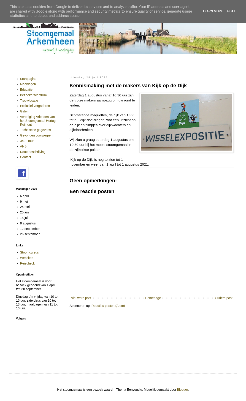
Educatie (26, 89)
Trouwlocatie (29, 100)
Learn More (213, 11)
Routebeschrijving (33, 152)
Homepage (153, 298)
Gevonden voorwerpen (36, 135)
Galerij (24, 111)
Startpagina (28, 79)
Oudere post (223, 298)
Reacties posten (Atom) (108, 306)
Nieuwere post (81, 298)
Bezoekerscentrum (33, 95)
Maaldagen (28, 84)
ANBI (24, 146)
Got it (232, 11)
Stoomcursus (29, 252)
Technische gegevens (35, 130)
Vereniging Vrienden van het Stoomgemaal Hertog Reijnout (38, 120)
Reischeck (27, 263)
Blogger (182, 389)
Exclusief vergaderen (35, 106)
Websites (26, 258)
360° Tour (27, 141)
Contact (25, 157)
